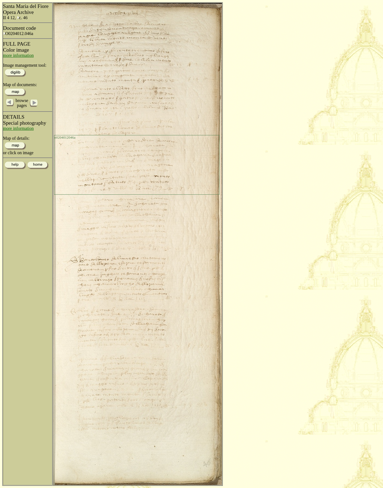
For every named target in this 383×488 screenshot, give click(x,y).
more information (18, 55)
